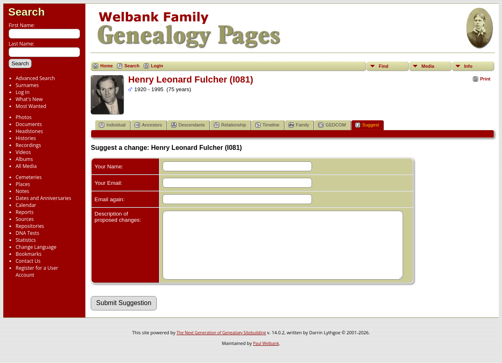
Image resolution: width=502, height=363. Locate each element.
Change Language (36, 247)
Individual (112, 125)
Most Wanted (31, 106)
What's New (29, 99)
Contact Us (28, 260)
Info (468, 66)
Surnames (27, 85)
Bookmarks (28, 253)
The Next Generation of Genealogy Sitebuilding (221, 345)
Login (157, 65)
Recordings (28, 145)
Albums (24, 159)
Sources (25, 219)
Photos (24, 117)
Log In (23, 92)
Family (299, 125)
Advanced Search (35, 78)
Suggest (367, 125)
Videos (23, 152)
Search (26, 12)
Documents (29, 124)
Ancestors (148, 125)
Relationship (230, 125)
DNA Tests (27, 233)
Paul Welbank (266, 355)
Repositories (30, 226)
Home (106, 65)
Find (383, 66)
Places (23, 184)
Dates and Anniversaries (43, 198)
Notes (22, 191)
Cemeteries (29, 177)
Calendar (26, 205)
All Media (26, 166)
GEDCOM (332, 125)
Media (428, 66)
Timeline (267, 125)
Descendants (188, 125)
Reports (25, 212)
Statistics (26, 240)
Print (485, 78)
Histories (26, 138)
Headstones (29, 131)
